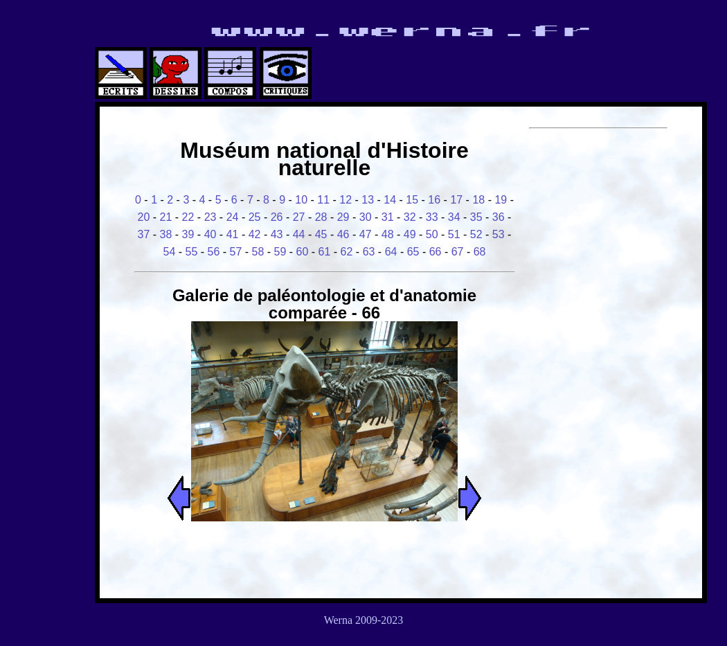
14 (390, 200)
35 (476, 217)
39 (188, 234)
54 (169, 252)
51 (454, 234)
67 (457, 252)
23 (210, 217)
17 (456, 200)
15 (412, 200)
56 (214, 252)
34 (454, 217)
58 (258, 252)
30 (365, 217)
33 (432, 217)
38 (166, 234)
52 (476, 234)
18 (478, 200)
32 (410, 217)
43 (277, 234)
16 (434, 200)
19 (500, 200)
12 (345, 200)
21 (166, 217)
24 (232, 217)
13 (367, 200)
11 (323, 200)
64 (391, 252)
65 (413, 252)
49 (410, 234)
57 (236, 252)
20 (144, 217)
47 (365, 234)
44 (299, 234)
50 (432, 234)
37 (144, 234)
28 (321, 217)
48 (388, 234)
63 (369, 252)
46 (343, 234)
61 (324, 252)
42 (255, 234)
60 (302, 252)
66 (435, 252)
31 (388, 217)
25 (255, 217)
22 (188, 217)
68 (480, 252)
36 (498, 217)
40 (210, 234)
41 (232, 234)
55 (192, 252)
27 (299, 217)
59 (280, 252)
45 (321, 234)
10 (301, 200)
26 (277, 217)
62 (347, 252)
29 (343, 217)
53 (498, 234)
